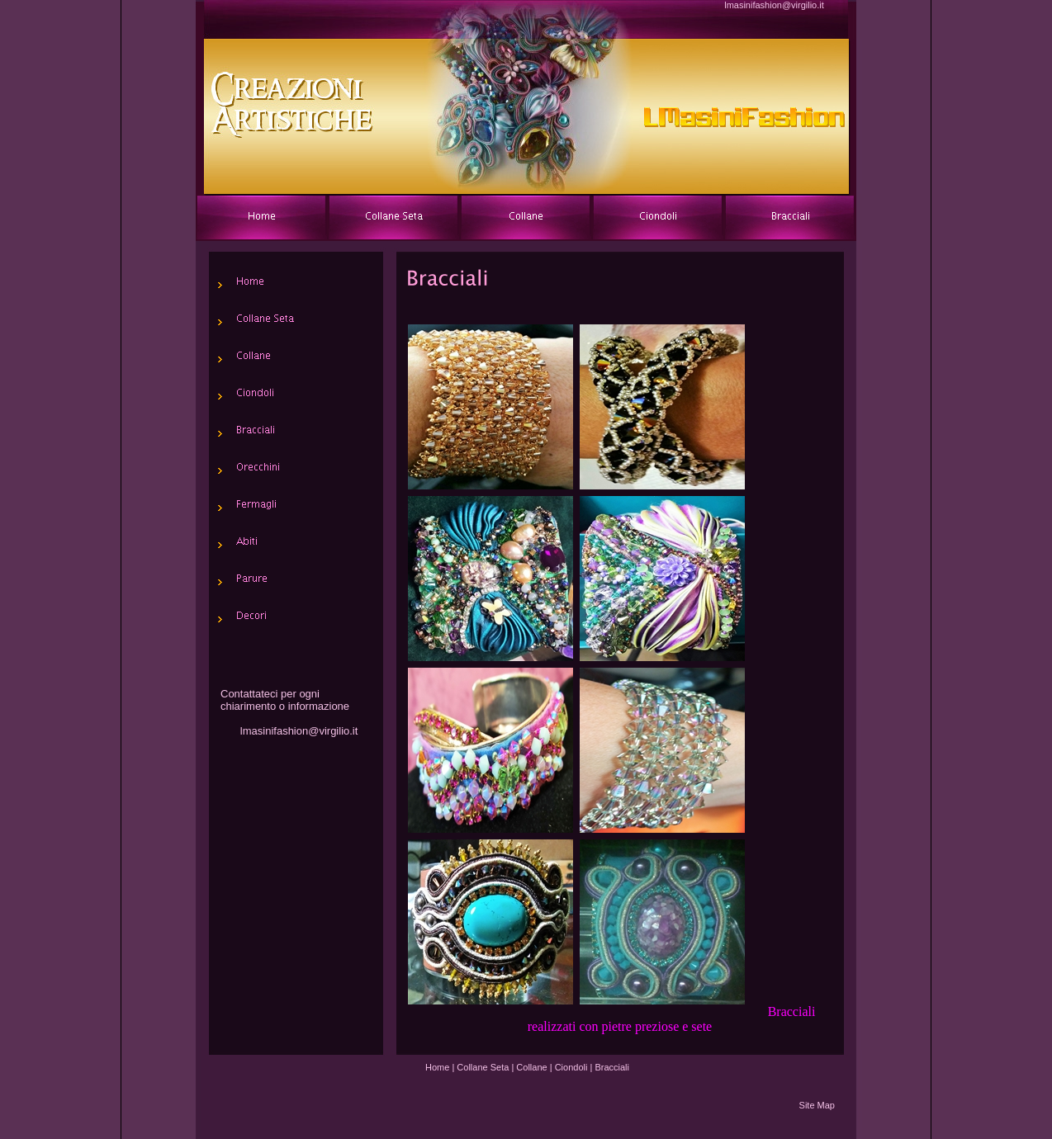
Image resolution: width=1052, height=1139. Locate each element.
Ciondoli (571, 1067)
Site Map (817, 1105)
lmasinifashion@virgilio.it (774, 5)
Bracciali (612, 1067)
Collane (531, 1067)
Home (437, 1067)
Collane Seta (483, 1067)
